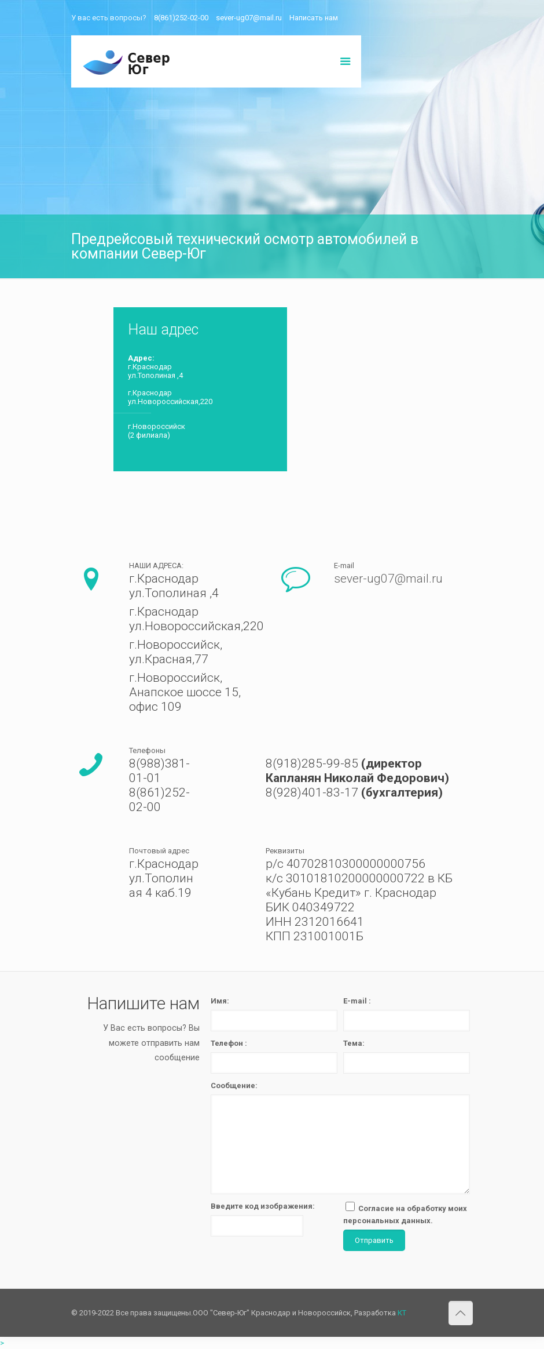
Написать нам (313, 17)
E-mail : (357, 1001)
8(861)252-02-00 (181, 17)
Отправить (374, 1240)
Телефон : (229, 1043)
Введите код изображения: (263, 1206)
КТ (402, 1312)
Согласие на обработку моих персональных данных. (405, 1213)
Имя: (220, 1001)
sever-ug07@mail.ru (249, 17)
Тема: (354, 1043)
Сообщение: (234, 1085)
